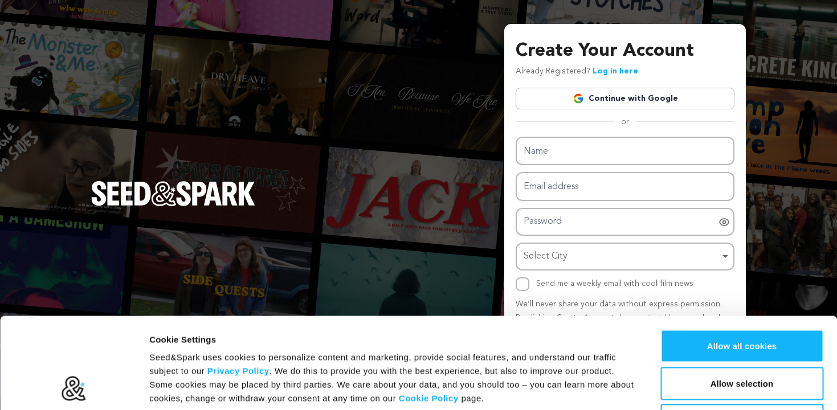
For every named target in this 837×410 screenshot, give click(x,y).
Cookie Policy (429, 313)
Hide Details (741, 335)
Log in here (615, 71)
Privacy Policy (238, 285)
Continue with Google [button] (625, 98)
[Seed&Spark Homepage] (173, 205)
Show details (597, 387)
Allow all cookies (742, 260)
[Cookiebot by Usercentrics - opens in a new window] (74, 387)
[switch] (724, 222)
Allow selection (742, 298)
